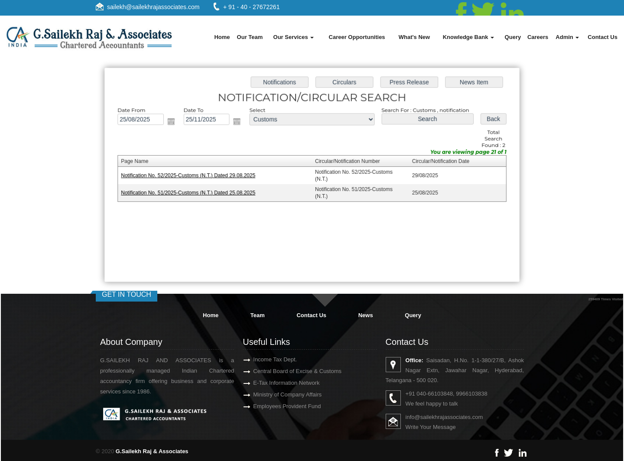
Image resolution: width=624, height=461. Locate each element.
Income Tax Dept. (265, 359)
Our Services (293, 37)
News (365, 315)
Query (513, 37)
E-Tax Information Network (276, 383)
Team (257, 315)
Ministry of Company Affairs (277, 394)
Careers (537, 37)
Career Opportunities (357, 37)
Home (222, 37)
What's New (414, 37)
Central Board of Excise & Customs (287, 371)
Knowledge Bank (468, 37)
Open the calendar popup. (173, 122)
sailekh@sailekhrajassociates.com (153, 6)
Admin (567, 37)
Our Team (250, 37)
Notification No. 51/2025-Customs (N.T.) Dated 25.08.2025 (190, 192)
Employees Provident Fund (277, 406)
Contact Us (603, 37)
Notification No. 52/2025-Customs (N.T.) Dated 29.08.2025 (190, 175)
